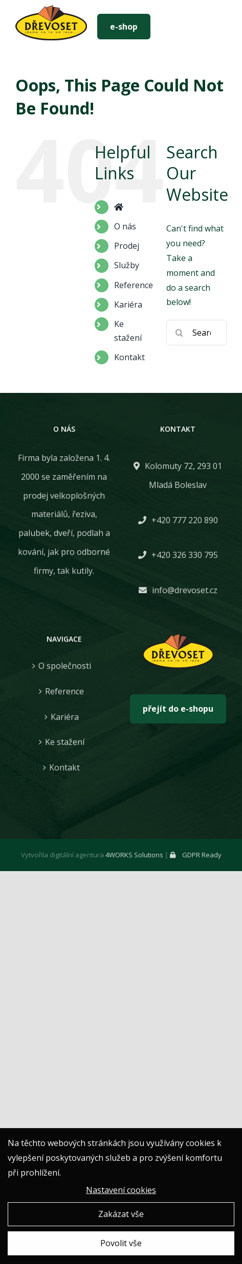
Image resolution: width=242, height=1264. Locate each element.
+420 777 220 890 (184, 520)
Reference (133, 285)
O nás (125, 226)
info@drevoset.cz (184, 590)
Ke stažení (64, 741)
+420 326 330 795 (184, 554)
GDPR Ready (196, 854)
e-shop (124, 26)
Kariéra (128, 304)
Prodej (126, 245)
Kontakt (129, 357)
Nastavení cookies (121, 1191)
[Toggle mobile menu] (216, 26)
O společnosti (64, 665)
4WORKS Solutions (134, 854)
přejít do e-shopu (178, 708)
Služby (126, 265)
